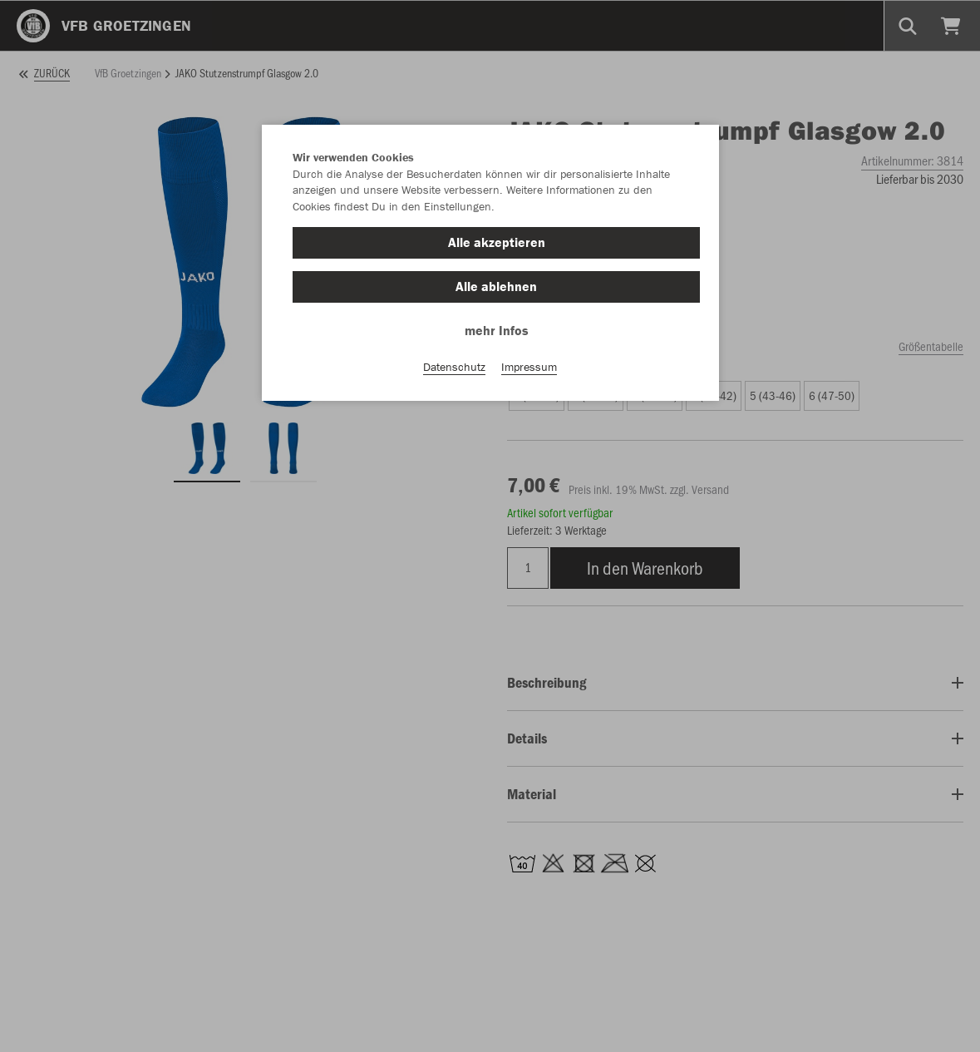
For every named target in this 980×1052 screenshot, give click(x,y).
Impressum (529, 366)
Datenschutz (454, 366)
